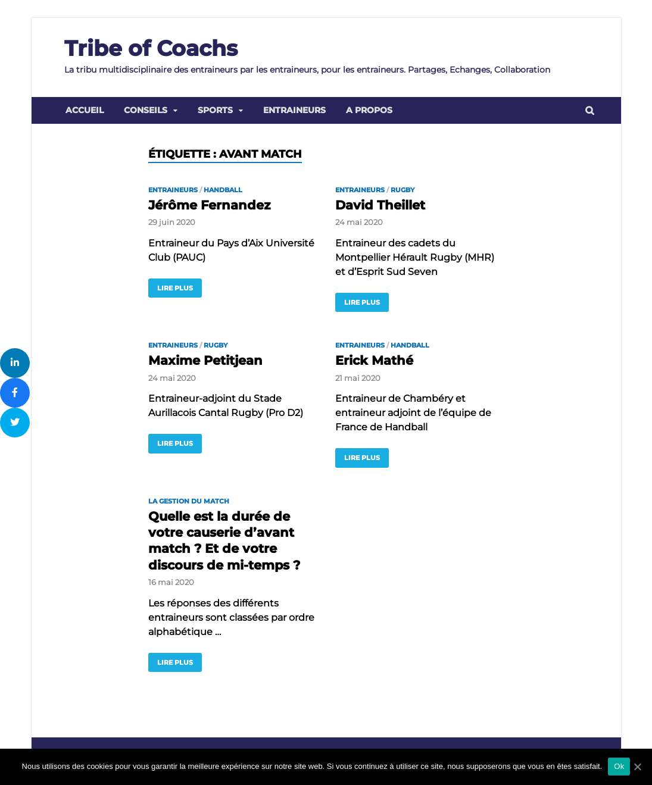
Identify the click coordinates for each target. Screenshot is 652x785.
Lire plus (175, 288)
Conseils (145, 110)
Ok (619, 766)
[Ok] (637, 767)
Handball (223, 190)
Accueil (84, 110)
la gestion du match (188, 501)
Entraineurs (294, 110)
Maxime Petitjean (205, 360)
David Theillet (380, 205)
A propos (369, 110)
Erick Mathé (374, 360)
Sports (215, 110)
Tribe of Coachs (151, 48)
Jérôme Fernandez (209, 205)
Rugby (402, 190)
